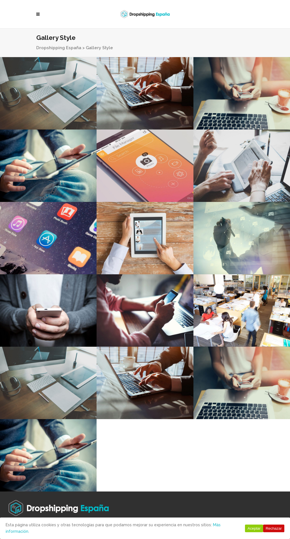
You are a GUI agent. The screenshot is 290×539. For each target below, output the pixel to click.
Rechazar (274, 528)
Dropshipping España (58, 47)
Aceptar (254, 528)
